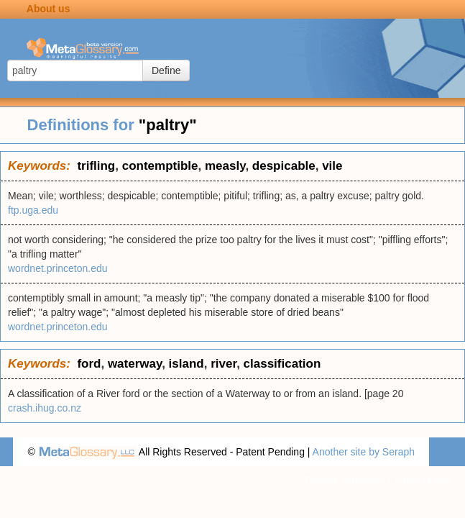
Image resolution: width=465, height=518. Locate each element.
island (186, 364)
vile (332, 166)
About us (48, 8)
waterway (135, 364)
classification (282, 364)
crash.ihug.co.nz (44, 408)
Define (166, 70)
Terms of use (422, 480)
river (223, 364)
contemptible (160, 166)
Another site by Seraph (364, 452)
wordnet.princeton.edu (58, 268)
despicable (284, 166)
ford (89, 364)
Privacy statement (345, 480)
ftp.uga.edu (33, 210)
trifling (96, 166)
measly (225, 166)
